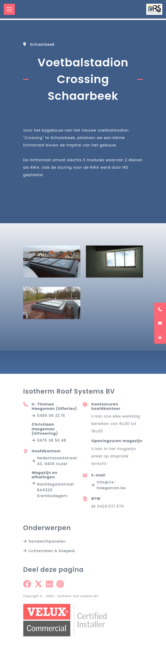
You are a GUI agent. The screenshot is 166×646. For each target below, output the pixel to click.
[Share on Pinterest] (60, 585)
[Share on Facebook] (27, 585)
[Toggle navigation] (9, 9)
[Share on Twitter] (38, 585)
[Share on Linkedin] (49, 585)
